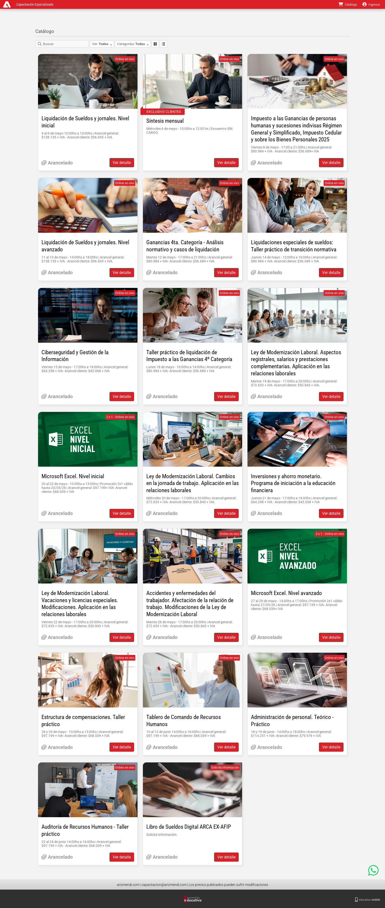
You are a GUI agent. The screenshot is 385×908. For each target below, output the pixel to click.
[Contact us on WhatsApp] (373, 870)
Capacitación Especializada (35, 4)
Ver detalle (122, 162)
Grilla (155, 44)
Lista (163, 44)
